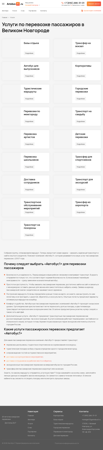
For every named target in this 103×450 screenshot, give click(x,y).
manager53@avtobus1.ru (91, 419)
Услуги (14, 11)
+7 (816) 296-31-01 (74, 3)
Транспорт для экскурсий (84, 181)
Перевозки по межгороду (32, 113)
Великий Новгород (31, 5)
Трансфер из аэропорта (82, 204)
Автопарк (5, 11)
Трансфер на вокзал (83, 45)
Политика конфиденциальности (67, 443)
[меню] (3, 4)
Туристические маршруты (33, 90)
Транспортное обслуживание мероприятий (32, 205)
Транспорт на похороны (32, 226)
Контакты (43, 11)
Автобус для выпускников (31, 67)
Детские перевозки (81, 135)
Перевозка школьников (31, 158)
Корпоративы (83, 65)
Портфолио (32, 11)
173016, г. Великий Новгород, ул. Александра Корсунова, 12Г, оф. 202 (91, 427)
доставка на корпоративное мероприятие (24, 357)
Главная (4, 17)
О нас (23, 11)
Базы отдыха (31, 43)
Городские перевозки (81, 90)
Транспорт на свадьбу (83, 113)
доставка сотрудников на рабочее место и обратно (28, 361)
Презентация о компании (91, 11)
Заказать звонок (94, 4)
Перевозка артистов (30, 135)
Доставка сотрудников (31, 181)
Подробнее (29, 53)
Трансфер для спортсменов (83, 158)
